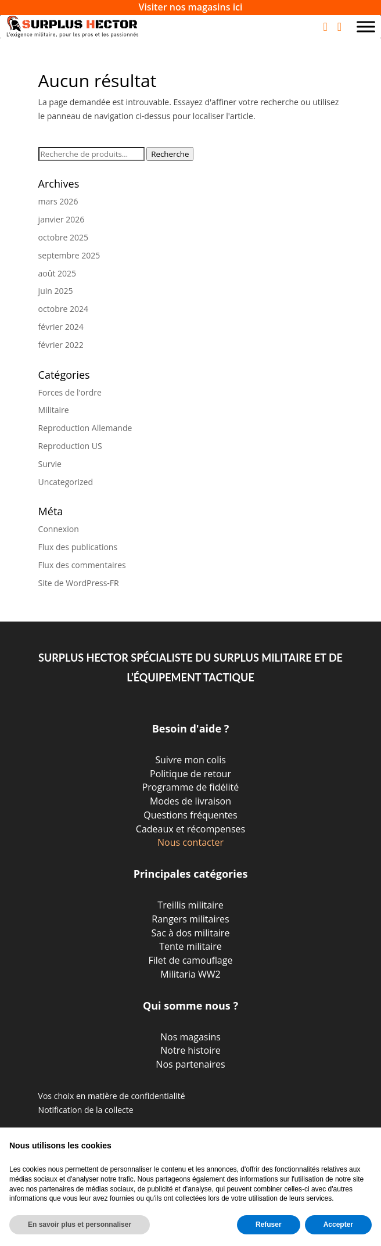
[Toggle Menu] (366, 26)
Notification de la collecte (86, 1109)
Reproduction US (70, 445)
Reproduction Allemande (85, 427)
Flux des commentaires (82, 564)
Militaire (53, 409)
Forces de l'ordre (70, 392)
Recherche (170, 154)
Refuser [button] (269, 1224)
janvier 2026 (61, 219)
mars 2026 (58, 201)
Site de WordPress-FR (78, 582)
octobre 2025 (63, 237)
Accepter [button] (338, 1224)
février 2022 (61, 344)
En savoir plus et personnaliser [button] (79, 1224)
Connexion (58, 528)
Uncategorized (65, 481)
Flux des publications (78, 546)
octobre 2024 (63, 308)
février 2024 (61, 326)
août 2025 (57, 273)
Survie (50, 463)
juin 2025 (55, 290)
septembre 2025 (69, 255)
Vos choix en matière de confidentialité (111, 1095)
